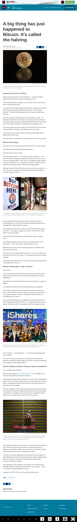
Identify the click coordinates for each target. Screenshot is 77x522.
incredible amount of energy (27, 373)
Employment (62, 505)
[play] (4, 7)
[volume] (8, 7)
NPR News (11, 477)
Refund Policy (62, 508)
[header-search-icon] (62, 2)
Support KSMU (30, 512)
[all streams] (69, 8)
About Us (45, 508)
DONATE (70, 2)
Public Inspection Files (32, 508)
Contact (29, 505)
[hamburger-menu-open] (3, 2)
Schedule (45, 505)
